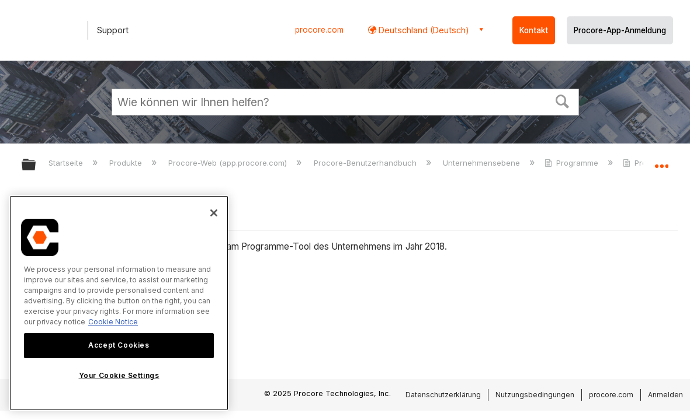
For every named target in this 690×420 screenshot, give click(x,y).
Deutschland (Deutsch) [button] (422, 30)
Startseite (66, 162)
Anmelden (665, 394)
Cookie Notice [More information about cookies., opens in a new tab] (113, 321)
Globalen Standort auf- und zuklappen (661, 161)
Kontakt (533, 30)
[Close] (214, 213)
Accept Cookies (118, 345)
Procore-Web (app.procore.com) (228, 162)
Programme (573, 162)
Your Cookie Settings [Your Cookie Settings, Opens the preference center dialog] (119, 375)
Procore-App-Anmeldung (620, 30)
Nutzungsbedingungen (534, 394)
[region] (118, 303)
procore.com (319, 29)
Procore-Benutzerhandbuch (366, 162)
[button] (562, 100)
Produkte (126, 162)
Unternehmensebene (482, 162)
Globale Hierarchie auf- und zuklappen (36, 165)
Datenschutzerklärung (443, 394)
